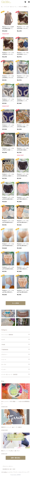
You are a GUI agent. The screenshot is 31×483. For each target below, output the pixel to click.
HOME (2, 7)
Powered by (15, 474)
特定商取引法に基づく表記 (9, 469)
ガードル (3, 364)
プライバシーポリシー (8, 466)
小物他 (3, 344)
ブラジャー (4, 354)
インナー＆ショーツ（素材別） (10, 7)
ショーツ (3, 359)
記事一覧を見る (15, 458)
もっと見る (15, 303)
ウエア (3, 339)
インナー (3, 369)
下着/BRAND (4, 349)
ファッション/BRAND (7, 334)
